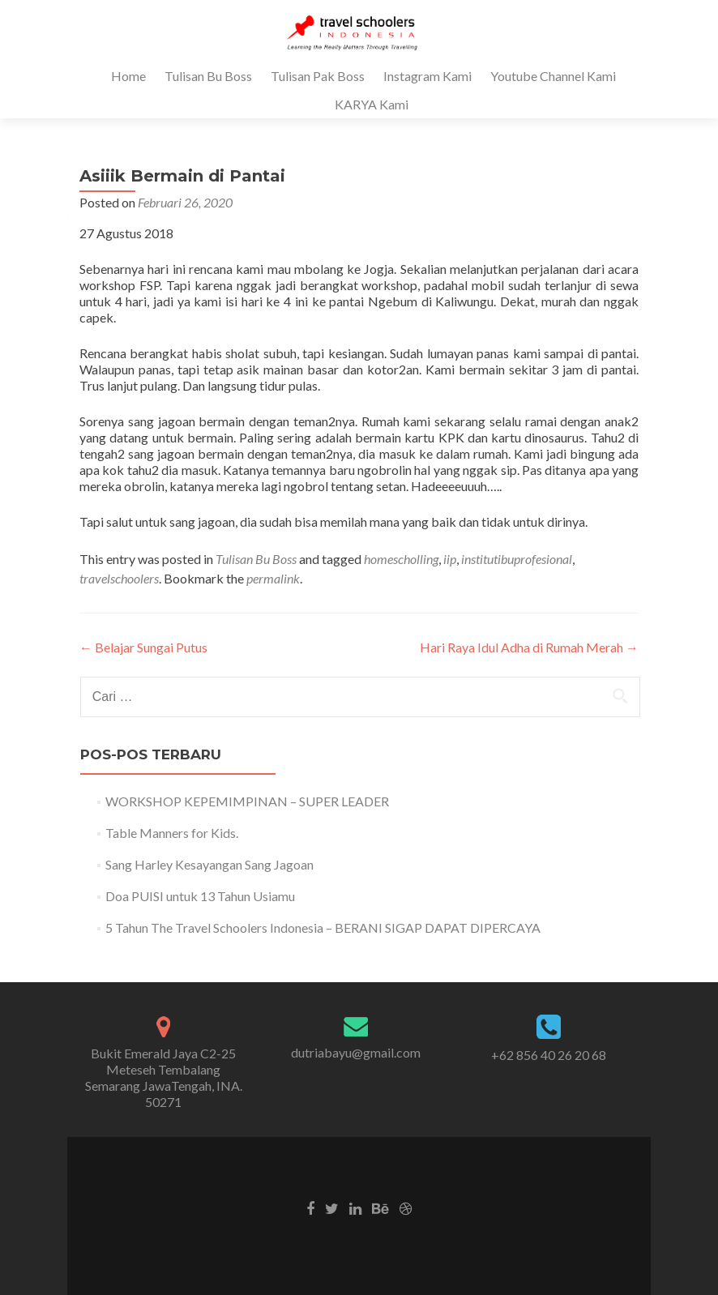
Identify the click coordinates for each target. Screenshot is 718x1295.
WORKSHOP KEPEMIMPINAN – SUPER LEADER (247, 801)
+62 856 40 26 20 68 (548, 1054)
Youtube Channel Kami (553, 75)
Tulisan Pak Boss (318, 75)
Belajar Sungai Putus (143, 647)
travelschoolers (119, 578)
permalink (273, 578)
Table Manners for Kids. (171, 832)
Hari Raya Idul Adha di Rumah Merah (529, 647)
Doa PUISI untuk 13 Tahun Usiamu (200, 896)
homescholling (401, 558)
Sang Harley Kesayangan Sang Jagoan (209, 864)
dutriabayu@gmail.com (356, 1052)
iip (449, 558)
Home (128, 75)
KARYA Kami (371, 104)
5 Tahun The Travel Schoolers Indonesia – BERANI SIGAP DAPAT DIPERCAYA (323, 927)
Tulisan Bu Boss (208, 75)
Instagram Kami (427, 75)
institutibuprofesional (516, 558)
